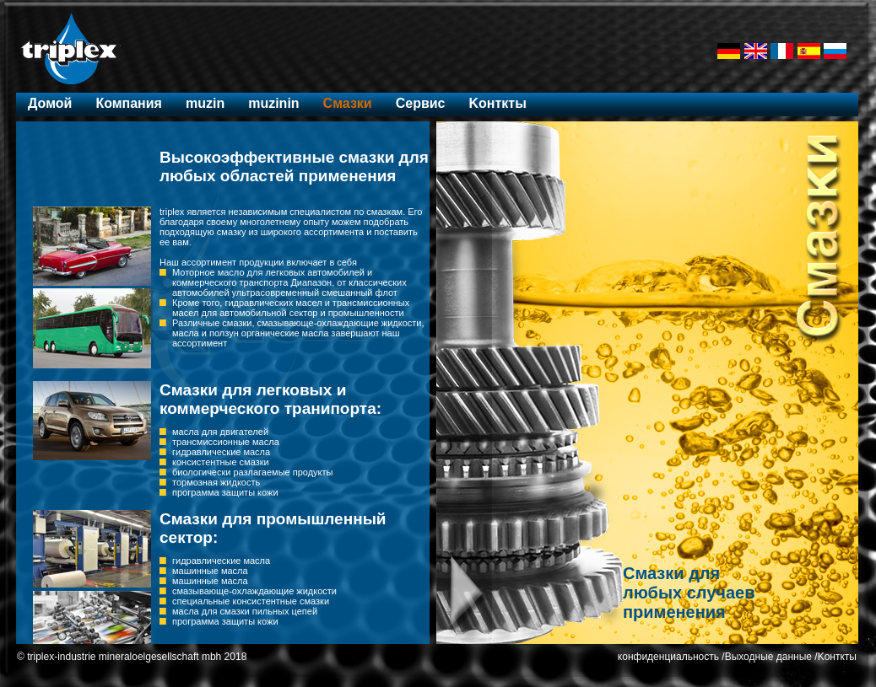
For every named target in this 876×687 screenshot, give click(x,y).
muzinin (273, 103)
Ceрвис (421, 103)
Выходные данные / (771, 657)
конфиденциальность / (671, 657)
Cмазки (347, 103)
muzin (205, 103)
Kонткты (497, 103)
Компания (128, 103)
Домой (50, 103)
